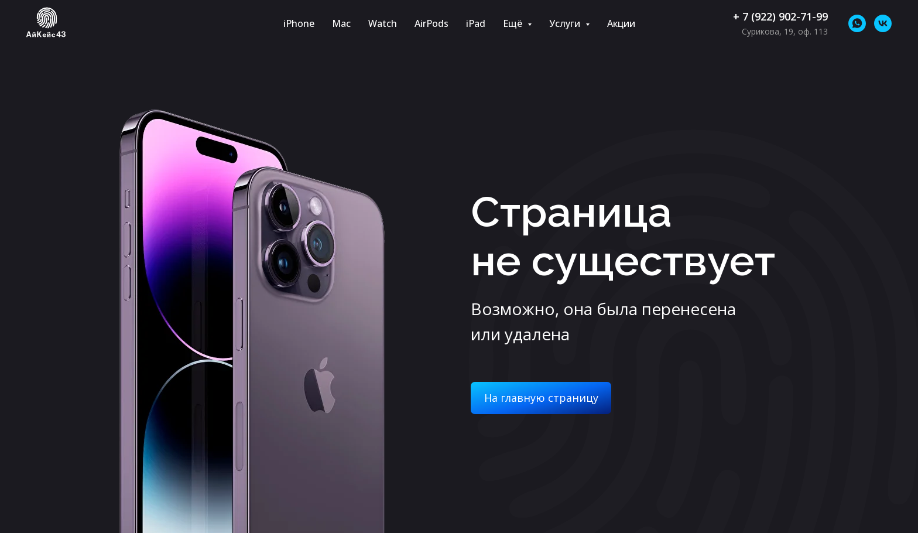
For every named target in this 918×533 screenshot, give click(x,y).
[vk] (883, 23)
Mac (341, 23)
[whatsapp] (857, 23)
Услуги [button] (566, 23)
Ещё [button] (514, 23)
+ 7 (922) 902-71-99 (780, 16)
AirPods (431, 23)
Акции (621, 23)
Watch (382, 23)
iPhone (298, 23)
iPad (475, 23)
